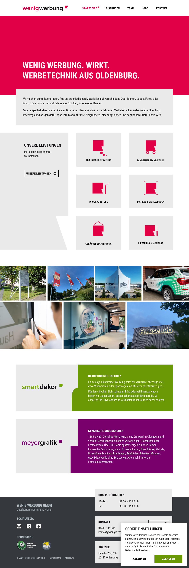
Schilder (72, 103)
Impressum (69, 558)
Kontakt (161, 8)
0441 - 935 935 (106, 528)
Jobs (145, 8)
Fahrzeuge (60, 103)
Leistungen (112, 8)
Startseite (89, 8)
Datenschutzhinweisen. (137, 550)
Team (130, 8)
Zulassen (168, 558)
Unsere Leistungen (41, 173)
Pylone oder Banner (90, 103)
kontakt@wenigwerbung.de (113, 532)
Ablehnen (139, 558)
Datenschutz (55, 558)
